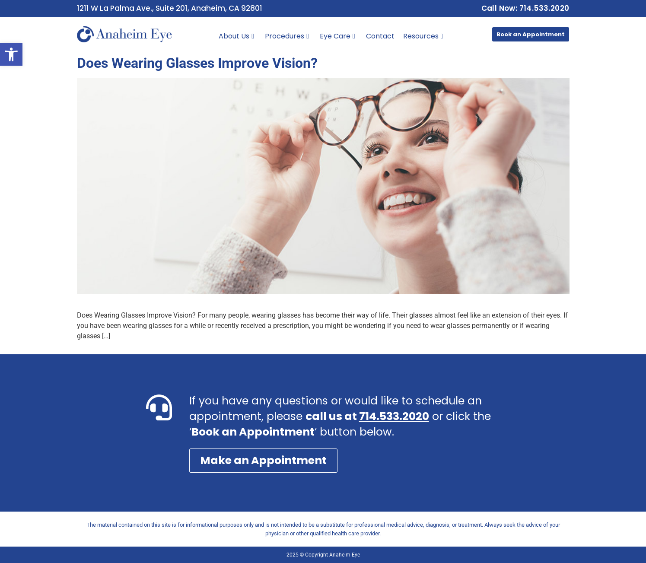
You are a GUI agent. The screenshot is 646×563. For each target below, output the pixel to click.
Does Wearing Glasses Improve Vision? (197, 63)
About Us (236, 36)
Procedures (287, 36)
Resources (423, 36)
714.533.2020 (394, 416)
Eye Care (337, 36)
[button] (11, 54)
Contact (380, 36)
